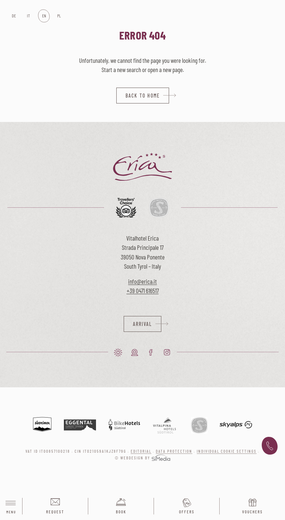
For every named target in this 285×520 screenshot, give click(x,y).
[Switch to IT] (29, 16)
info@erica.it (142, 281)
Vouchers (252, 511)
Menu (11, 506)
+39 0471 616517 (143, 290)
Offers (187, 511)
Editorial (141, 451)
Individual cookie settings (227, 451)
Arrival (142, 324)
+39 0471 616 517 (270, 446)
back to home (143, 95)
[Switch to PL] (59, 16)
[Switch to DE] (13, 16)
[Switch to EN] (44, 16)
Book (121, 511)
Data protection (174, 451)
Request (55, 511)
